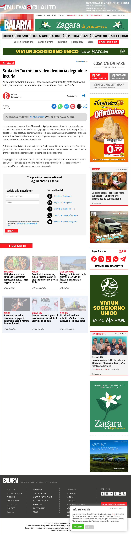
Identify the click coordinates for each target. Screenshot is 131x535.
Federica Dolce (39, 329)
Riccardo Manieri (68, 329)
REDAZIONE (51, 16)
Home (78, 62)
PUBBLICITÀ (40, 16)
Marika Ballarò (11, 329)
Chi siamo (71, 489)
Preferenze (89, 527)
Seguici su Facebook (59, 196)
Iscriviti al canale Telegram (62, 221)
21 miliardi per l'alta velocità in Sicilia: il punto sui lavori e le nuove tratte (72, 318)
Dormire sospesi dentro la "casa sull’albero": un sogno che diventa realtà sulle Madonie (108, 195)
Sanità (10, 512)
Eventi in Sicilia (14, 493)
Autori (70, 497)
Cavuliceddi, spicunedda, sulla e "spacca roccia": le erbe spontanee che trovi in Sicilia (45, 278)
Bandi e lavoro (45, 42)
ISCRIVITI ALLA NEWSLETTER (109, 266)
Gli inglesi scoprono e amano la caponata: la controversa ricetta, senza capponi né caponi (16, 278)
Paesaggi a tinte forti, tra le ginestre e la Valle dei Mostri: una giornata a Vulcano (73, 278)
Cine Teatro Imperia (99, 369)
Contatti (71, 500)
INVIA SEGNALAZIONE (75, 16)
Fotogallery (77, 42)
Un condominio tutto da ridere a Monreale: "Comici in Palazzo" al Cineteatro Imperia (108, 363)
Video (91, 42)
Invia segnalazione (76, 504)
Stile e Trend (39, 493)
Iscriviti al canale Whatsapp (62, 215)
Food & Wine (13, 500)
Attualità (84, 62)
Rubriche (62, 42)
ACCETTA (78, 526)
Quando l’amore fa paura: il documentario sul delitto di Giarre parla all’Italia (45, 318)
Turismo (11, 497)
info (113, 514)
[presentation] (25, 212)
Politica (11, 508)
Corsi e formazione (24, 42)
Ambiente (37, 489)
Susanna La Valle (40, 288)
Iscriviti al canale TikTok (61, 208)
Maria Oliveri (10, 288)
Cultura (11, 489)
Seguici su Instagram (59, 202)
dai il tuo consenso (37, 117)
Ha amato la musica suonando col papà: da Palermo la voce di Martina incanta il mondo (16, 319)
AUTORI (61, 16)
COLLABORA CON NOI (93, 16)
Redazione (65, 288)
